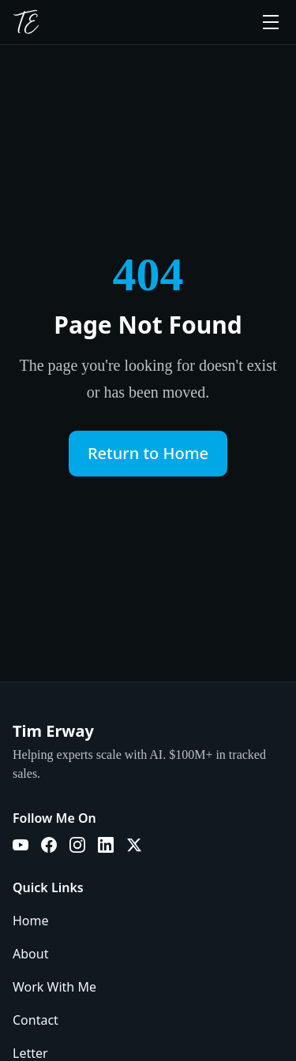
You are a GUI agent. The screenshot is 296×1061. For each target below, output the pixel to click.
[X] (134, 845)
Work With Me (54, 987)
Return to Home (148, 453)
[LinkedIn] (106, 845)
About (30, 953)
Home (31, 920)
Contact (35, 1020)
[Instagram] (77, 845)
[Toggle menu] (270, 22)
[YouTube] (20, 845)
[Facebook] (49, 845)
